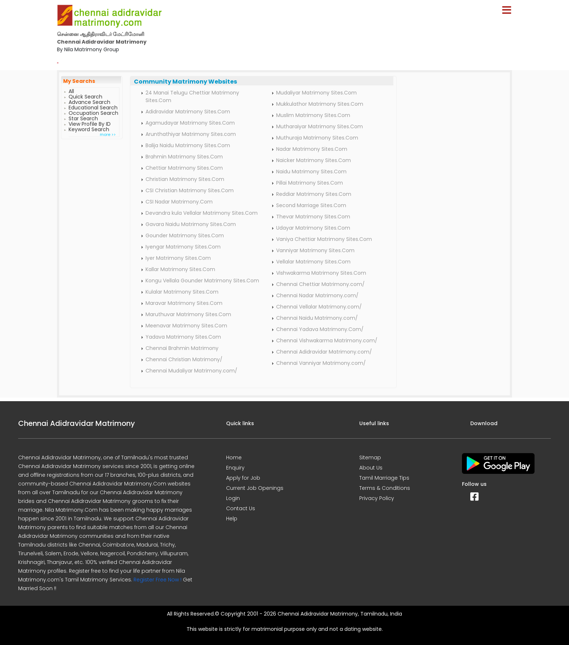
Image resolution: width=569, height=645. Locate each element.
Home (234, 457)
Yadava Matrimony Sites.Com (183, 336)
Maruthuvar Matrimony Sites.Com (188, 314)
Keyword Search (89, 128)
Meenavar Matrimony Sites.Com (186, 325)
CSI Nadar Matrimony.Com (179, 201)
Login (233, 498)
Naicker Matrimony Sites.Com (313, 160)
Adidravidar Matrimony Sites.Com (188, 111)
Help (231, 518)
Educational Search (93, 106)
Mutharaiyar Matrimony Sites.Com (319, 126)
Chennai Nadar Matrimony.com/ (317, 295)
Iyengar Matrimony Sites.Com (183, 246)
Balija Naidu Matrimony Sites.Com (188, 145)
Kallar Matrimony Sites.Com (180, 269)
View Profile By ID (90, 123)
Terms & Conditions (384, 488)
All (71, 90)
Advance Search (89, 101)
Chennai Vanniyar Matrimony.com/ (321, 363)
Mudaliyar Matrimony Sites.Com (316, 92)
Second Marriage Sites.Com (311, 205)
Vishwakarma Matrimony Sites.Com (321, 273)
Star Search (83, 117)
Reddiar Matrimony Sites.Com (313, 194)
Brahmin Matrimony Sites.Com (184, 156)
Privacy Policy (376, 498)
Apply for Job (243, 477)
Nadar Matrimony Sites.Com (311, 149)
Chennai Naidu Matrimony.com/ (317, 318)
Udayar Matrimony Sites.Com (313, 227)
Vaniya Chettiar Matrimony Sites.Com (324, 239)
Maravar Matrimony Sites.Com (184, 303)
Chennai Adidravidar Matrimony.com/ (324, 351)
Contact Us (240, 508)
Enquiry (235, 467)
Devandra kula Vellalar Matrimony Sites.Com (202, 213)
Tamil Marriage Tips (384, 477)
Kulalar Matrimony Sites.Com (182, 291)
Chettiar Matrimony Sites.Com (184, 168)
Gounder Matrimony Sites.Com (185, 235)
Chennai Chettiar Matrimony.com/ (320, 284)
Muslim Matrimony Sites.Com (313, 115)
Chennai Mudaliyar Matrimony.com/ (191, 370)
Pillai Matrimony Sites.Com (309, 182)
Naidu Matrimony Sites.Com (311, 171)
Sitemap (370, 457)
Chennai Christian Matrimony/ (184, 359)
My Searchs (79, 81)
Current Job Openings (254, 488)
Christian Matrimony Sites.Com (185, 179)
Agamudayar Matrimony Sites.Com (190, 122)
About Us (370, 467)
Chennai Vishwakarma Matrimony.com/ (326, 340)
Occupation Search (93, 112)
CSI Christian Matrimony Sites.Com (190, 190)
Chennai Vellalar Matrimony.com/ (319, 306)
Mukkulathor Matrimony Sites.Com (319, 104)
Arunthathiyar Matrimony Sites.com (191, 134)
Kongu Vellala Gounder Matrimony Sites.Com (202, 280)
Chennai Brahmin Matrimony (182, 348)
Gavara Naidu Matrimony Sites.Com (191, 224)
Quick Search (85, 95)
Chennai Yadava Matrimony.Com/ (320, 329)
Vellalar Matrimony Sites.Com (313, 261)
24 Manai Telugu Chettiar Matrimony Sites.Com (192, 96)
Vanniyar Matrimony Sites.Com (315, 250)
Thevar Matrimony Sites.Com (313, 216)
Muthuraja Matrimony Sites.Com (317, 137)
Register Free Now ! (157, 579)
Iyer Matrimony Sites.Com (178, 258)
